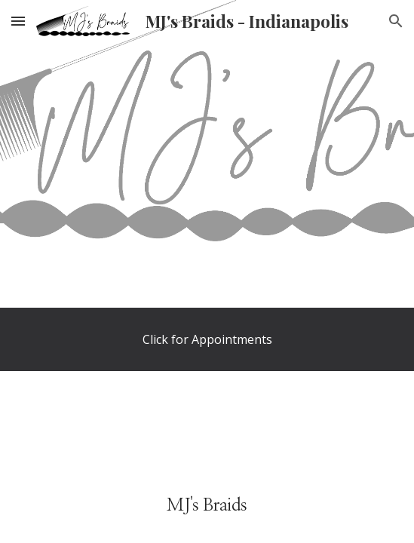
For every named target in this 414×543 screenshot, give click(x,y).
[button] (18, 20)
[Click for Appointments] (207, 339)
